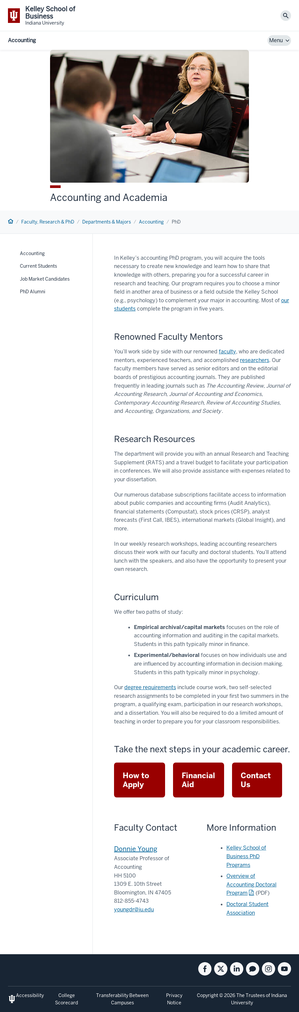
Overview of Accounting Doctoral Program (251, 884)
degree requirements (150, 687)
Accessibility (30, 995)
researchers (254, 360)
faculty (227, 351)
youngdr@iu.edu (134, 909)
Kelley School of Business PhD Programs (246, 856)
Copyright (207, 995)
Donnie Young (135, 849)
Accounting (22, 40)
